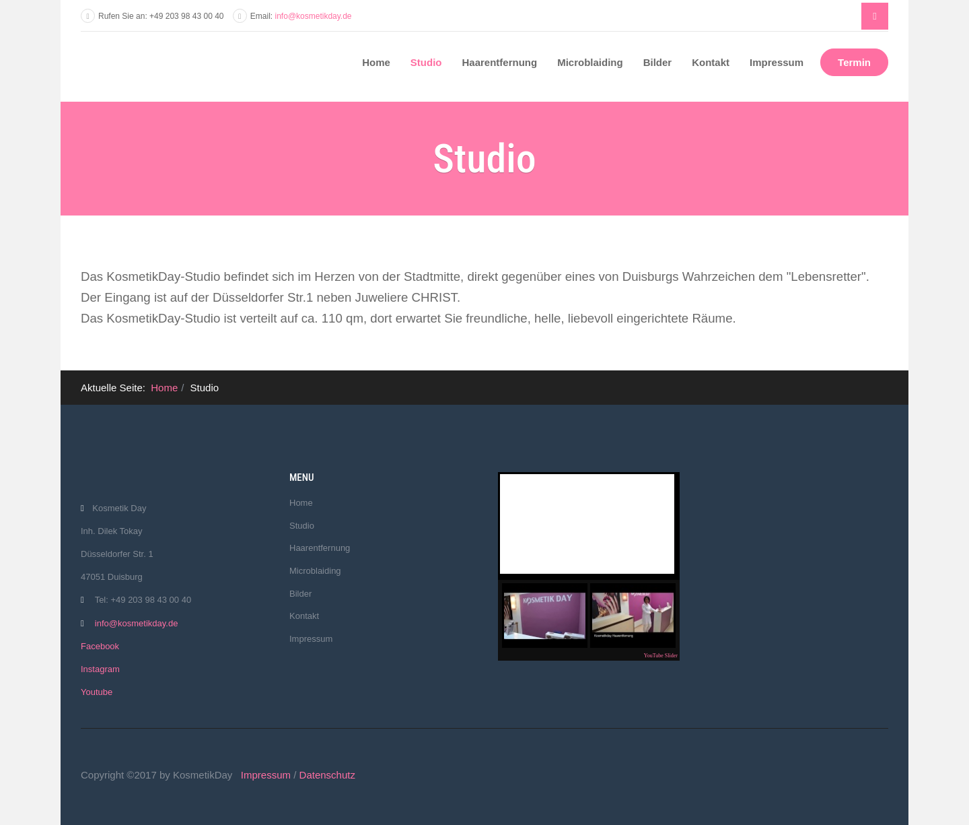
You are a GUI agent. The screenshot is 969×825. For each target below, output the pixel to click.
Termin (854, 62)
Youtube (96, 692)
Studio (426, 62)
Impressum (776, 62)
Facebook (100, 646)
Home (376, 62)
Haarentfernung (500, 62)
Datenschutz (327, 775)
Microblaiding (590, 62)
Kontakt (710, 62)
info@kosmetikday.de (313, 16)
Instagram (100, 669)
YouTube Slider (661, 656)
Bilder (657, 62)
